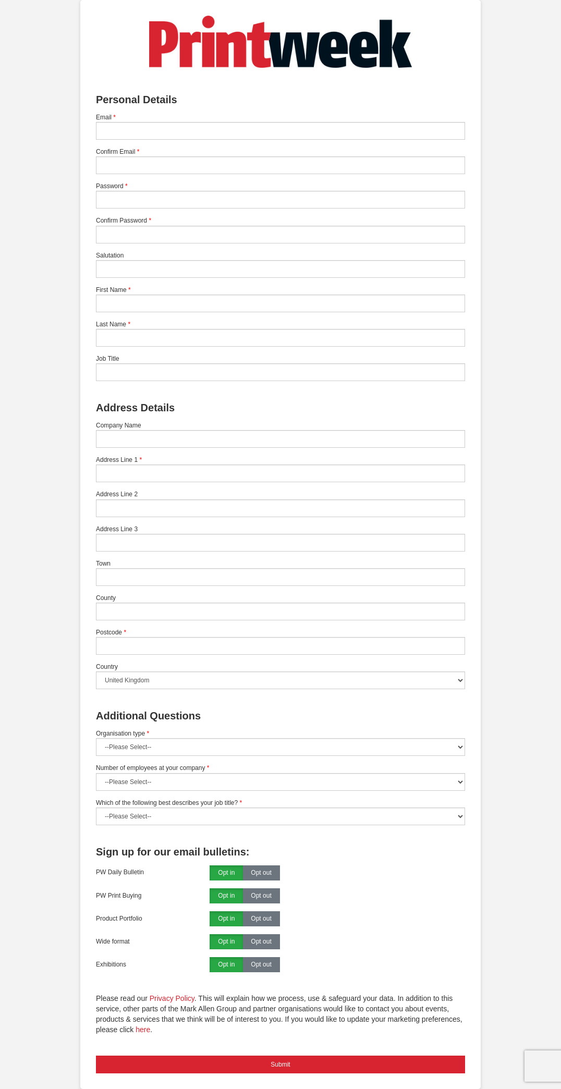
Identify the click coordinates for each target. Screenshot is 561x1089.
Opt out (261, 873)
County (106, 598)
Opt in (226, 873)
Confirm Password (121, 220)
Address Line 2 (117, 494)
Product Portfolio (119, 918)
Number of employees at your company (152, 768)
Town (103, 563)
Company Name (118, 425)
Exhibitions (111, 964)
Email (104, 117)
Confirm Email (115, 151)
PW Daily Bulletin (120, 872)
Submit (280, 1064)
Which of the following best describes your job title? (169, 802)
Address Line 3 (117, 529)
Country (107, 666)
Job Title (107, 358)
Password (110, 186)
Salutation (110, 255)
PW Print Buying (118, 895)
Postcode (109, 632)
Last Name (111, 324)
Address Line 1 (117, 459)
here (143, 1029)
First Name (111, 289)
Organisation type (122, 733)
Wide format (113, 941)
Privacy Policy (172, 998)
